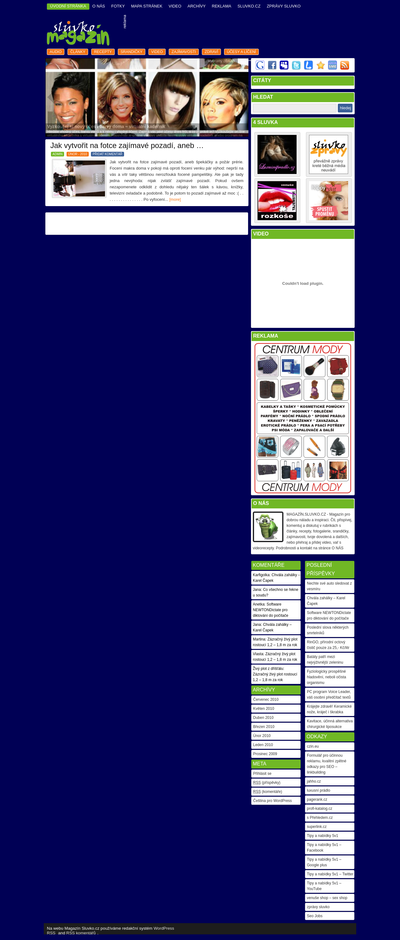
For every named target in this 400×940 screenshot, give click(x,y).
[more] (175, 199)
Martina (259, 639)
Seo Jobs (314, 916)
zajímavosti (184, 52)
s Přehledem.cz (320, 817)
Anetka (258, 604)
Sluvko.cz (249, 6)
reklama (221, 6)
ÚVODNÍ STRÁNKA (68, 6)
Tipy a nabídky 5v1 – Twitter (330, 874)
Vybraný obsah (221, 60)
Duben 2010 (263, 717)
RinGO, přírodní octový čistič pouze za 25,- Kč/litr (328, 645)
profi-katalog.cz (319, 808)
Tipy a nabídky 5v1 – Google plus (324, 862)
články (77, 52)
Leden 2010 (263, 745)
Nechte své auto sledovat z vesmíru (329, 586)
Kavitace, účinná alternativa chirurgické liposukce (330, 724)
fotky (118, 6)
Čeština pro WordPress (272, 801)
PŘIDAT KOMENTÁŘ (107, 154)
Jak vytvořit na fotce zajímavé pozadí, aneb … (127, 145)
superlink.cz (317, 826)
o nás (98, 6)
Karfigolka (261, 575)
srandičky (131, 52)
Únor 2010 (262, 736)
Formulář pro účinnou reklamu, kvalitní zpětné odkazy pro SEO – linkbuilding (326, 763)
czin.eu (313, 746)
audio (56, 52)
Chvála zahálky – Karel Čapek (326, 601)
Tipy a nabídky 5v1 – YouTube (324, 886)
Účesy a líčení (241, 52)
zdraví (211, 52)
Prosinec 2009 (265, 754)
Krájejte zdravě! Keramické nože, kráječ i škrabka (329, 709)
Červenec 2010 (265, 699)
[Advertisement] (241, 31)
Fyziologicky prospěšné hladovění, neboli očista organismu (326, 677)
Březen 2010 (263, 727)
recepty (103, 52)
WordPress (164, 928)
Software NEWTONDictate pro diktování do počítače (329, 616)
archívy (197, 6)
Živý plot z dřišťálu (268, 668)
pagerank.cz (317, 799)
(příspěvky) (266, 782)
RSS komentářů (81, 933)
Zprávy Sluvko (284, 6)
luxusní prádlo (318, 790)
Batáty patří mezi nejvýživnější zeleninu (325, 660)
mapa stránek (146, 6)
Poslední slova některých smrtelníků (327, 630)
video (175, 6)
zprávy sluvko (318, 907)
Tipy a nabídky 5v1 (322, 836)
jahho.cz (314, 781)
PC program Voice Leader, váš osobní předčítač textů (329, 695)
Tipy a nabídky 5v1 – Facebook (324, 848)
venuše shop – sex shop (327, 898)
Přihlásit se (262, 773)
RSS (51, 933)
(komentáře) (267, 791)
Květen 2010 (263, 708)
